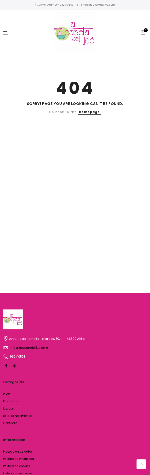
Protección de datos (18, 451)
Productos (10, 401)
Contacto (10, 423)
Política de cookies (16, 466)
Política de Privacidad (18, 459)
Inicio (7, 394)
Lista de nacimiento (17, 416)
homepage (89, 112)
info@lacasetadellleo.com (29, 348)
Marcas (8, 408)
